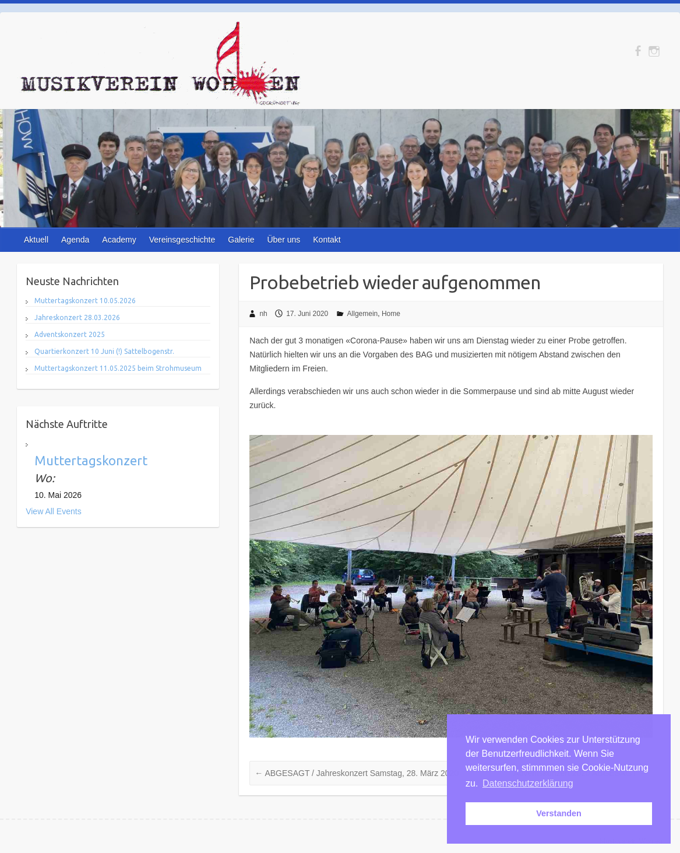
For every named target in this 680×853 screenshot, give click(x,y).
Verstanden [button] (559, 813)
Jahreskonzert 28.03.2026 (77, 317)
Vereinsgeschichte (182, 239)
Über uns (283, 239)
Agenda (75, 239)
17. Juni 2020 (307, 314)
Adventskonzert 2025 (69, 334)
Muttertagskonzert (90, 460)
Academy (119, 239)
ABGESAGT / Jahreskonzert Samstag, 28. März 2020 (357, 773)
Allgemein (362, 314)
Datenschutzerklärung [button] (527, 783)
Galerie (241, 239)
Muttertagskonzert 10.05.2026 (85, 300)
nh (263, 314)
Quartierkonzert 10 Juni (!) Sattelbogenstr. (104, 351)
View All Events (53, 511)
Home (391, 314)
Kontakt (326, 239)
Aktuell (36, 239)
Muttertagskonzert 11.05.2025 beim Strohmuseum (118, 368)
